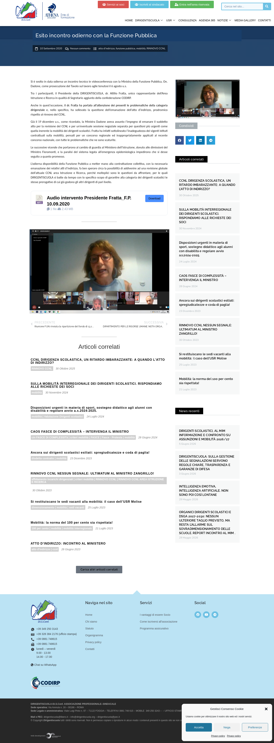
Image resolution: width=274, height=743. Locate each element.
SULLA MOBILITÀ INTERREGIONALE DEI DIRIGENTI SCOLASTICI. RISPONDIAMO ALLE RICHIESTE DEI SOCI (96, 385)
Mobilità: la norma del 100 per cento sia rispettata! (72, 522)
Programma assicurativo (154, 628)
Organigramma (94, 635)
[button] (266, 709)
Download (154, 198)
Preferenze (255, 727)
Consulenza (187, 20)
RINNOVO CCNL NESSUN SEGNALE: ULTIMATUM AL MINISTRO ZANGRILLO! (92, 473)
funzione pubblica (125, 48)
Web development (46, 736)
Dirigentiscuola (149, 20)
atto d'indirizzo (106, 48)
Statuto (89, 628)
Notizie (224, 20)
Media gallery (245, 20)
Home (129, 20)
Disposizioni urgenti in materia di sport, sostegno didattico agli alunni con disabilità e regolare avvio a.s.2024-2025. (91, 409)
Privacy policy (218, 736)
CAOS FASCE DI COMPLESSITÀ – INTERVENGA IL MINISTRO (80, 431)
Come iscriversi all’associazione (159, 621)
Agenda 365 (207, 20)
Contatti (264, 20)
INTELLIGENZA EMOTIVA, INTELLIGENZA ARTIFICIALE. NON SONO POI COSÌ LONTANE (203, 491)
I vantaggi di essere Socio (155, 614)
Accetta (199, 727)
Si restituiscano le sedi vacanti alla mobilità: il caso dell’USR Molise (86, 501)
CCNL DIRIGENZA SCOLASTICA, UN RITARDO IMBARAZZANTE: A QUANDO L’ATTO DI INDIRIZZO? (98, 361)
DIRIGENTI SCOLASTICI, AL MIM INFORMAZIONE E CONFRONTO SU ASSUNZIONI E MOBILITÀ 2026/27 (205, 435)
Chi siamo (91, 621)
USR (170, 20)
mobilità (140, 48)
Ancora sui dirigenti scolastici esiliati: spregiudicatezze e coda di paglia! (90, 452)
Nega (226, 727)
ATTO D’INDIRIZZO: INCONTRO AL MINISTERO (68, 543)
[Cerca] (267, 6)
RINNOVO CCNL (156, 48)
